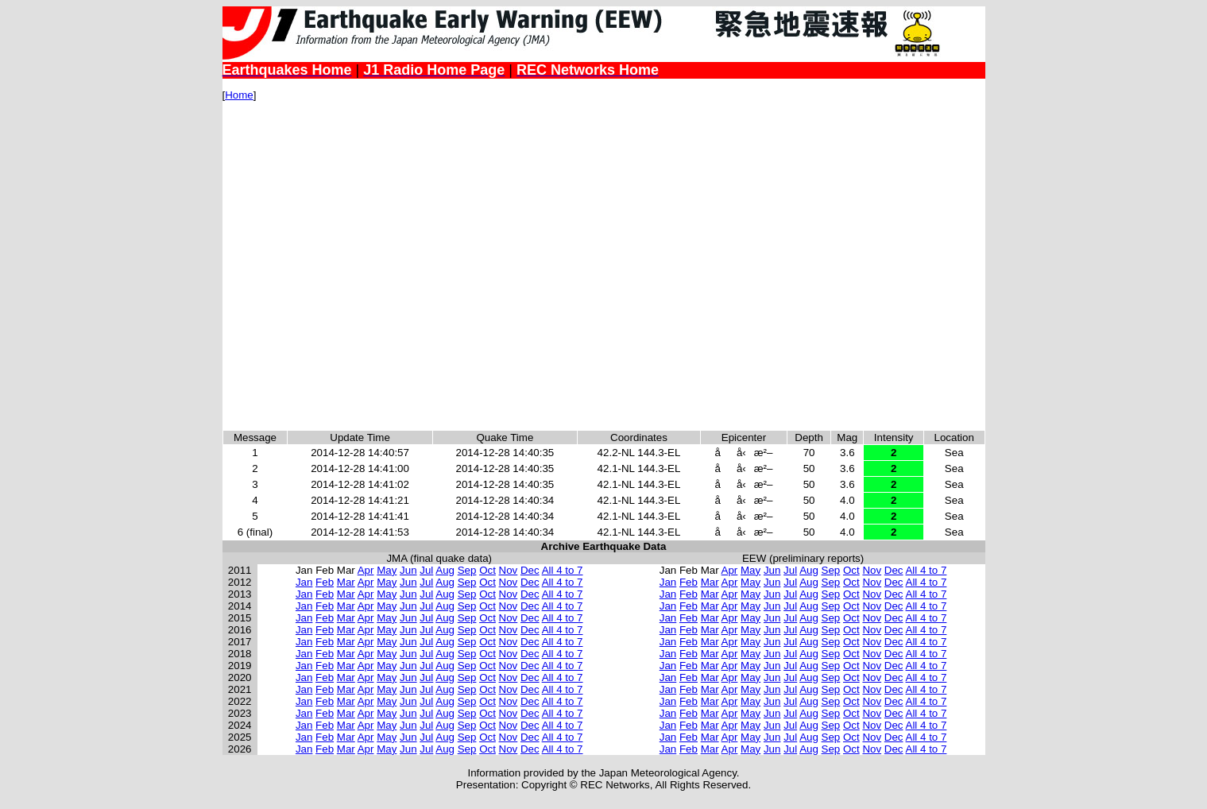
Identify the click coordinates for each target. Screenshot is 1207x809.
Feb (324, 582)
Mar (346, 582)
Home (239, 95)
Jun (408, 570)
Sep (467, 570)
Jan (304, 582)
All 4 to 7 (562, 570)
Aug (445, 570)
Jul (426, 570)
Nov (508, 570)
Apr (366, 570)
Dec (530, 570)
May (387, 570)
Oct (487, 570)
